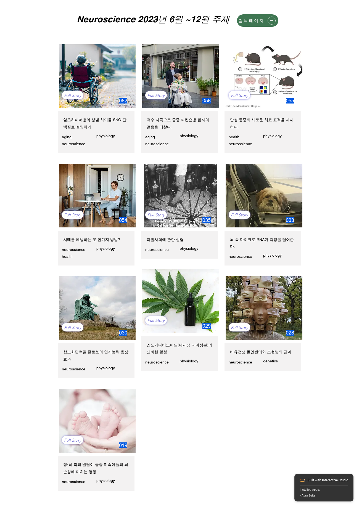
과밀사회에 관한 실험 (165, 239)
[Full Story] (72, 95)
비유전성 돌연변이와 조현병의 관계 (260, 352)
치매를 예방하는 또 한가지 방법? (91, 239)
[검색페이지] (257, 20)
